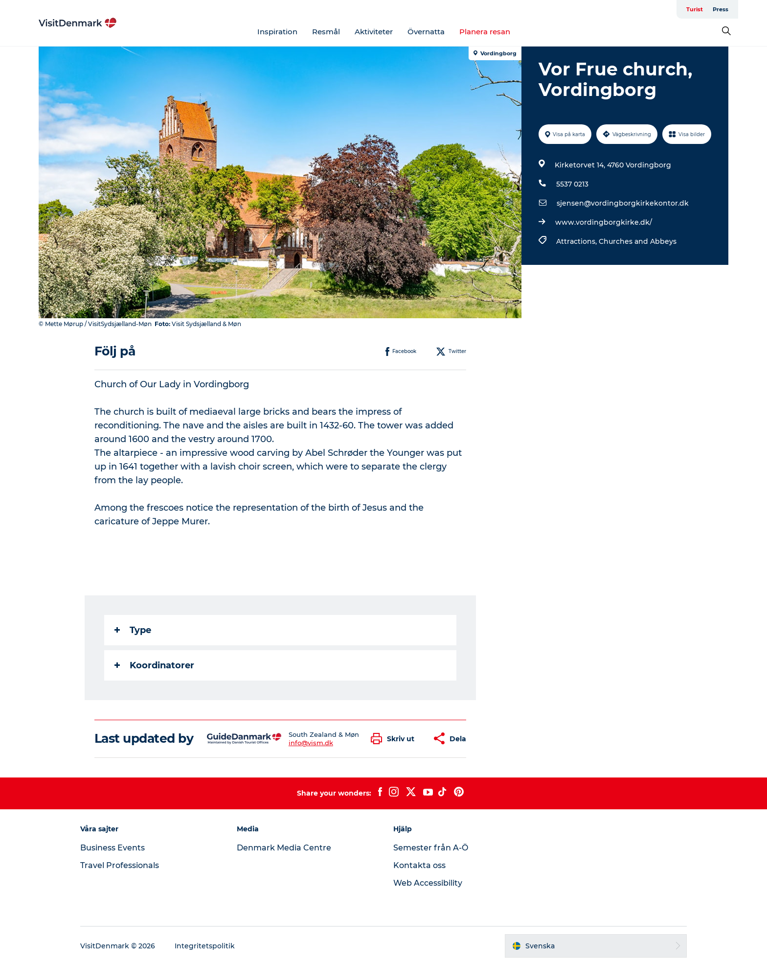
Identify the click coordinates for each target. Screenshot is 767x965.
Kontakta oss (419, 865)
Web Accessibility (427, 883)
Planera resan (484, 31)
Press (720, 9)
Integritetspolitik (205, 945)
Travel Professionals (119, 865)
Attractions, (577, 241)
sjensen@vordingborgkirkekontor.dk (623, 203)
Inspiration (277, 31)
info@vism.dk (311, 743)
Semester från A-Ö (430, 847)
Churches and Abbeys (638, 241)
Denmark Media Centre (284, 847)
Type (132, 630)
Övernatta (426, 31)
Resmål (326, 31)
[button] (395, 738)
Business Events (112, 847)
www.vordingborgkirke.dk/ (603, 222)
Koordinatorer (154, 665)
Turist (694, 9)
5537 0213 (572, 184)
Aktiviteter (374, 31)
